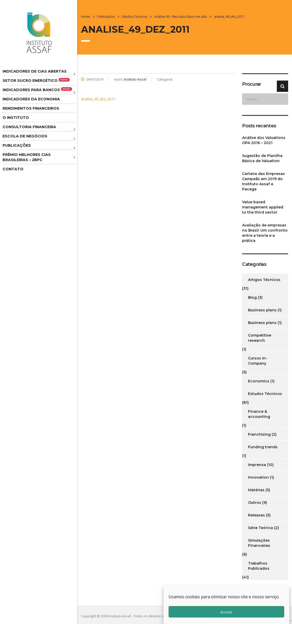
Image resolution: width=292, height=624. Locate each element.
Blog (252, 297)
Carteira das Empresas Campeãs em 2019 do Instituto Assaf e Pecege (263, 181)
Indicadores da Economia (31, 99)
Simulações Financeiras (259, 543)
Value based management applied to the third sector (262, 207)
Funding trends (263, 447)
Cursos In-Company (257, 361)
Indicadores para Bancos (37, 89)
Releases (256, 515)
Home (85, 16)
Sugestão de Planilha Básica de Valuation (262, 158)
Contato (13, 169)
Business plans (262, 310)
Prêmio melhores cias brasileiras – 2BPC (27, 157)
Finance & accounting (259, 414)
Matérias (256, 490)
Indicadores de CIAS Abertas (35, 71)
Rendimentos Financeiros (31, 108)
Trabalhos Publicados (258, 566)
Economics (258, 381)
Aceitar (226, 611)
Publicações (17, 145)
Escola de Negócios (25, 136)
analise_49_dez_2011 (98, 98)
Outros (254, 502)
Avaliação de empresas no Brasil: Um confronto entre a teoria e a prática (265, 233)
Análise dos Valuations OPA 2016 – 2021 (263, 140)
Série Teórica (260, 527)
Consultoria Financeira (29, 127)
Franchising (259, 434)
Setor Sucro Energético (36, 80)
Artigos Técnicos (264, 279)
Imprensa (257, 464)
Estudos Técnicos (265, 393)
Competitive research (259, 338)
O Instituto (16, 117)
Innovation (258, 477)
